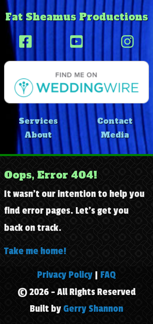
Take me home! (35, 251)
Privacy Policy (65, 275)
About (38, 135)
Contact (115, 121)
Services (38, 121)
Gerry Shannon (93, 309)
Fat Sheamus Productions (76, 17)
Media (115, 135)
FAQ (108, 275)
